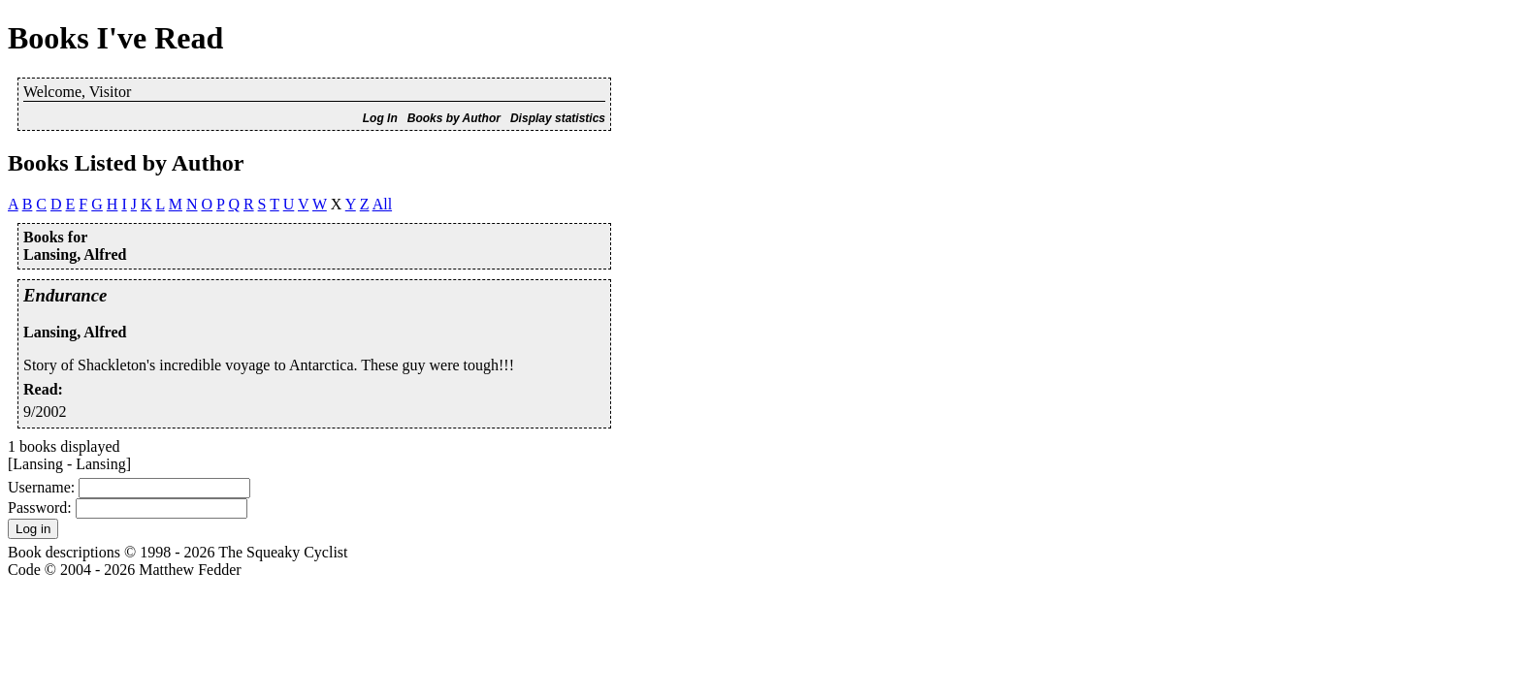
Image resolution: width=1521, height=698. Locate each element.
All (382, 204)
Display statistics (557, 118)
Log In (380, 118)
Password (37, 507)
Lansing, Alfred (74, 332)
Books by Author (454, 118)
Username (39, 487)
